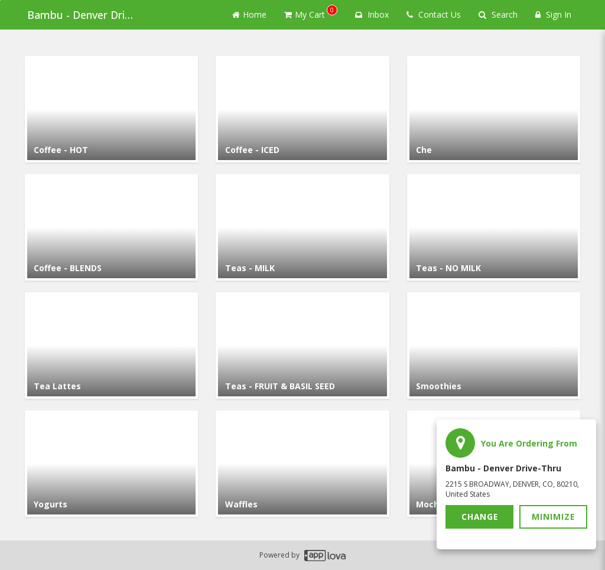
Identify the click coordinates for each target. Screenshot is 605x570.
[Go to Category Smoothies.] (493, 345)
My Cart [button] (310, 12)
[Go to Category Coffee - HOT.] (111, 109)
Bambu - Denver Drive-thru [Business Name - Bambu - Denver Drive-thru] (84, 15)
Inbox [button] (372, 14)
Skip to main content (0, 0)
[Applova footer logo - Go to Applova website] (325, 555)
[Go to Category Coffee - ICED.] (302, 109)
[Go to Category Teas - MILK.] (302, 227)
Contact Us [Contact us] (433, 14)
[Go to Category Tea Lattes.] (111, 345)
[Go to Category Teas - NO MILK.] (493, 227)
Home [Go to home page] (249, 14)
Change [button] (480, 516)
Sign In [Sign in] (553, 14)
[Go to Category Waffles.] (302, 464)
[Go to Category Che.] (493, 109)
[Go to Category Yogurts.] (111, 464)
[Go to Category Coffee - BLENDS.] (111, 227)
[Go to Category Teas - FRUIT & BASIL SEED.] (302, 345)
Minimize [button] (553, 516)
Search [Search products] (498, 14)
